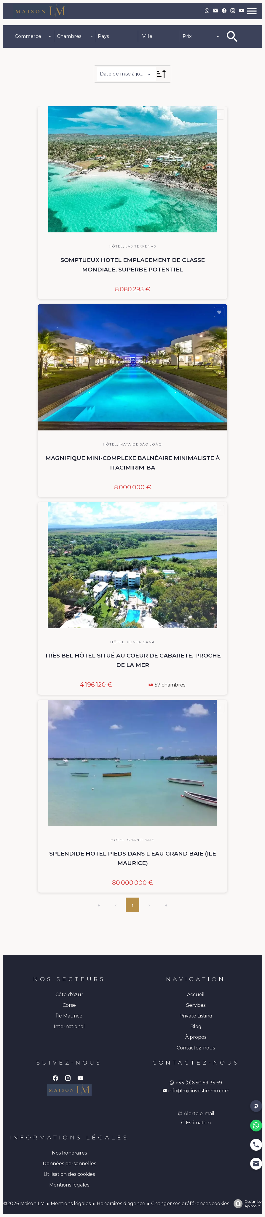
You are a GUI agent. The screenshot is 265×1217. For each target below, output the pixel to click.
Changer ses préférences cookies (190, 1203)
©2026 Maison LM (24, 1203)
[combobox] (33, 36)
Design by (246, 1203)
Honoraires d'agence (121, 1203)
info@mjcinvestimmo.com (195, 1091)
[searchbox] (117, 36)
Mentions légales (71, 1203)
